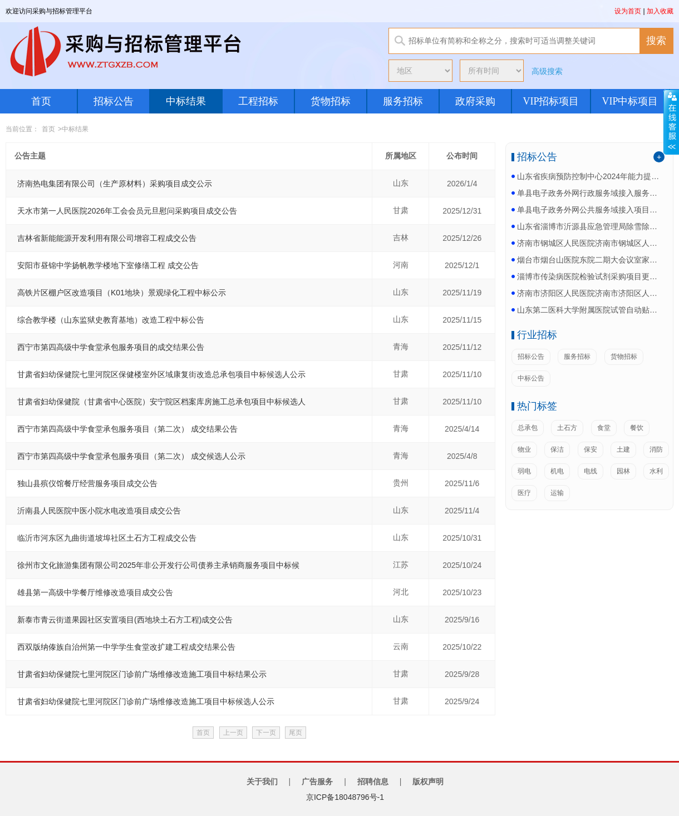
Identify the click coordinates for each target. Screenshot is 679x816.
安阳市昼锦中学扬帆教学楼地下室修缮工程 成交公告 (108, 265)
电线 (590, 471)
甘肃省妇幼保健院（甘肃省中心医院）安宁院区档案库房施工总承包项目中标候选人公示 (161, 402)
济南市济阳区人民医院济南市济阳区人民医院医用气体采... (589, 293)
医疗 (524, 493)
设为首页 (627, 11)
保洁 (557, 449)
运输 (557, 493)
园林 (623, 471)
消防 (656, 449)
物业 (524, 449)
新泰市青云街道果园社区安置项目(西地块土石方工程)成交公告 (125, 619)
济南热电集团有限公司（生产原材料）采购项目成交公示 (114, 183)
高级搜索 (547, 71)
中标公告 (531, 378)
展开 (671, 122)
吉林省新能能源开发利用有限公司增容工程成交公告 (106, 238)
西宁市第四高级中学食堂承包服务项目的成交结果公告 (110, 347)
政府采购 (475, 101)
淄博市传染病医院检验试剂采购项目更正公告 (589, 276)
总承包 (528, 428)
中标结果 (186, 101)
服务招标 (403, 101)
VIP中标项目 (630, 101)
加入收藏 (660, 11)
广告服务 (317, 781)
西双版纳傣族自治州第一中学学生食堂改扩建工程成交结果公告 (126, 646)
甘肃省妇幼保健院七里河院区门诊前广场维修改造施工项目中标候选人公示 (145, 701)
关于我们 (262, 781)
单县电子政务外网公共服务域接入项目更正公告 (589, 209)
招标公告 (114, 101)
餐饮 (636, 428)
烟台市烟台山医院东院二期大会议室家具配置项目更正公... (589, 259)
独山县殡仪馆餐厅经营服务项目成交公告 (87, 483)
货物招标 (331, 101)
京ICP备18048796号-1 (345, 797)
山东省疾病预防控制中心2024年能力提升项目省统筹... (589, 176)
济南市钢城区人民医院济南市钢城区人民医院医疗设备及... (589, 243)
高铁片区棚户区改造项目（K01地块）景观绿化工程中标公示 (121, 292)
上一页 (233, 732)
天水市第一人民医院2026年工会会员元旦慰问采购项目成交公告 (127, 210)
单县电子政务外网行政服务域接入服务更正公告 (589, 193)
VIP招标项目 (551, 101)
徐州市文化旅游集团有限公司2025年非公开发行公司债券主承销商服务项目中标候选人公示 (158, 565)
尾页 (295, 732)
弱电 (524, 471)
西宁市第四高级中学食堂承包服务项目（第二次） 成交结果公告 (127, 428)
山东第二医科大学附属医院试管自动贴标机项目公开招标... (589, 309)
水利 (656, 471)
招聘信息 (372, 781)
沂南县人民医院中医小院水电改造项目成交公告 (99, 510)
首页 (41, 101)
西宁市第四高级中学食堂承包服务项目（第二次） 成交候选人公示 (131, 456)
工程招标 (258, 101)
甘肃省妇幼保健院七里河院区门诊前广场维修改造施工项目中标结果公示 (142, 674)
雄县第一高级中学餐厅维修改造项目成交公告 (95, 592)
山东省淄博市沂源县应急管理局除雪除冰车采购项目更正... (589, 226)
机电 (557, 471)
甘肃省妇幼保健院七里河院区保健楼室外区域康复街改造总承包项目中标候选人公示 (161, 374)
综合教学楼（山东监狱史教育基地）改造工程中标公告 (110, 319)
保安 (590, 449)
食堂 (604, 428)
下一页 (266, 732)
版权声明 (428, 781)
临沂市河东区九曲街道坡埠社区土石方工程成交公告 (106, 537)
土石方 (567, 428)
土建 (623, 449)
